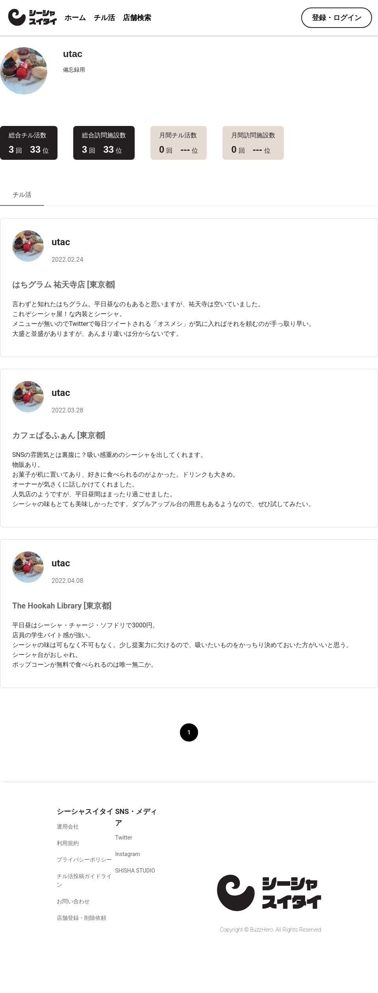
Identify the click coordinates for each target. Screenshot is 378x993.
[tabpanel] (189, 491)
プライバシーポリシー (84, 859)
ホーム (75, 17)
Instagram (127, 854)
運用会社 (68, 826)
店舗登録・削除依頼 (81, 918)
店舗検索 (137, 17)
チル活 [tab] (22, 194)
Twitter (123, 837)
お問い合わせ (73, 901)
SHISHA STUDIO (135, 870)
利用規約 (68, 843)
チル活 (104, 17)
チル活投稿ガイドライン (84, 880)
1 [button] (189, 732)
